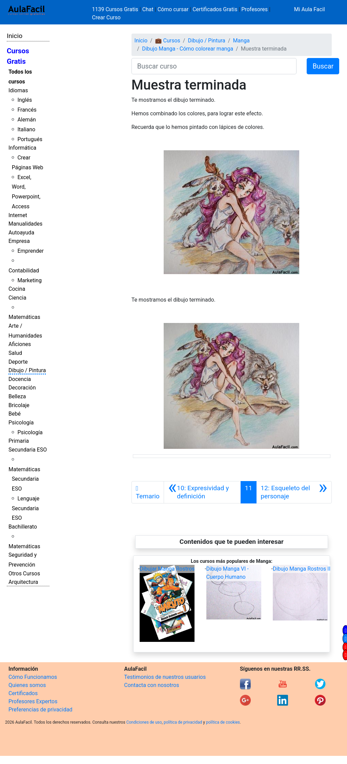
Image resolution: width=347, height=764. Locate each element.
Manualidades (25, 224)
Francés (26, 110)
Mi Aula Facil (309, 9)
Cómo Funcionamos (32, 677)
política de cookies (223, 722)
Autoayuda (21, 232)
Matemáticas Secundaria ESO (24, 479)
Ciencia (17, 297)
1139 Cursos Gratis (116, 9)
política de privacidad (183, 722)
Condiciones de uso (144, 722)
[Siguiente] (294, 492)
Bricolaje (18, 405)
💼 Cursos (167, 40)
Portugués (29, 139)
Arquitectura (23, 582)
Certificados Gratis (214, 9)
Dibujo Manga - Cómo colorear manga (187, 48)
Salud (15, 353)
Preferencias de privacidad (40, 709)
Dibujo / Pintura (27, 370)
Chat (148, 9)
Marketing (29, 280)
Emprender (30, 251)
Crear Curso (106, 17)
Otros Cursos (24, 573)
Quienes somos (27, 685)
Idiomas (18, 90)
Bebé (14, 413)
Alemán (26, 119)
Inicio (14, 36)
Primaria (18, 441)
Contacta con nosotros (151, 685)
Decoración (22, 387)
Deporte (18, 362)
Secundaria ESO (27, 449)
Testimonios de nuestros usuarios (165, 677)
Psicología (21, 422)
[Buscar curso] (214, 66)
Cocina (16, 289)
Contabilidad (23, 270)
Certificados (23, 693)
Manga (241, 40)
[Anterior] (202, 492)
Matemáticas (24, 317)
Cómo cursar (173, 9)
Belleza (17, 396)
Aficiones (19, 344)
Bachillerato (22, 526)
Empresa (19, 241)
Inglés (24, 100)
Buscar (322, 66)
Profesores (254, 9)
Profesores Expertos (32, 701)
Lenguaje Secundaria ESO (25, 508)
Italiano (26, 129)
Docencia (19, 379)
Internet (17, 215)
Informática (22, 148)
